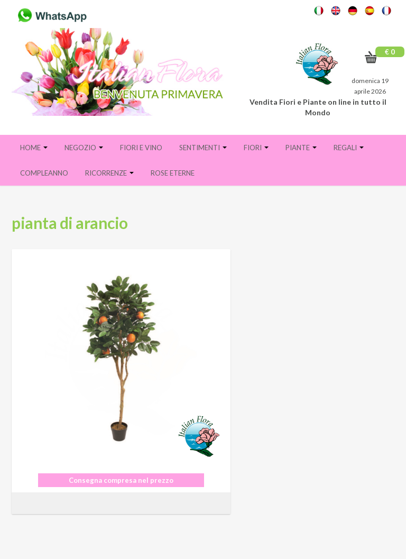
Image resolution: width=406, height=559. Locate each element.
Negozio (83, 147)
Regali (349, 147)
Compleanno (44, 173)
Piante (301, 147)
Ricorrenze (109, 173)
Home (34, 147)
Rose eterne (173, 173)
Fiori (256, 147)
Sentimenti (203, 147)
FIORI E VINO (141, 147)
